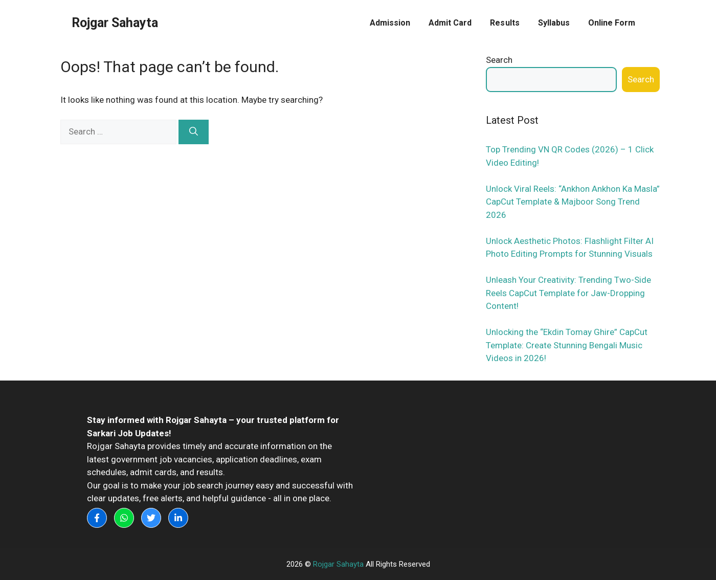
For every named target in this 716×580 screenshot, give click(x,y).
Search (499, 60)
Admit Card (450, 23)
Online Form (611, 23)
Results (504, 23)
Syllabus (554, 23)
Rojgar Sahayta (115, 22)
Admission (390, 23)
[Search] (193, 132)
